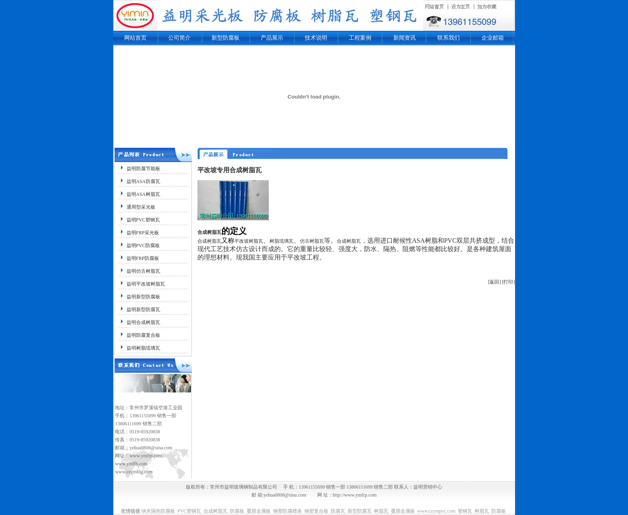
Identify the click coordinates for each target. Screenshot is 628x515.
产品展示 (272, 38)
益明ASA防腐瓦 (143, 181)
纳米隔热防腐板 (158, 511)
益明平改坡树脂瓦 (146, 284)
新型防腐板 (225, 38)
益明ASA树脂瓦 (143, 194)
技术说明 (316, 38)
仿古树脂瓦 (312, 241)
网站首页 (135, 38)
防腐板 (237, 511)
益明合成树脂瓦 (143, 322)
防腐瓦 (338, 511)
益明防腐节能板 (143, 168)
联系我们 (448, 38)
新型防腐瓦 (360, 511)
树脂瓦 (381, 511)
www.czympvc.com (436, 511)
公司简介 (179, 38)
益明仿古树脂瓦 (143, 271)
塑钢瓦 (465, 511)
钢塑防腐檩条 (287, 511)
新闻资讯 (404, 38)
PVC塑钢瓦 (189, 511)
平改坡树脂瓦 (248, 241)
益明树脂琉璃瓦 (143, 348)
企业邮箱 (492, 38)
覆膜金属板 (259, 511)
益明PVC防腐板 (143, 245)
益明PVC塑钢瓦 (143, 220)
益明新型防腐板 (143, 297)
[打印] (508, 282)
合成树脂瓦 (209, 232)
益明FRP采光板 (143, 232)
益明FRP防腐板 (143, 258)
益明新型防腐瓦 (143, 309)
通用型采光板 (141, 207)
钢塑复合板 (316, 511)
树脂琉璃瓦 (282, 241)
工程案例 (360, 38)
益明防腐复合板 (143, 335)
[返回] (494, 282)
